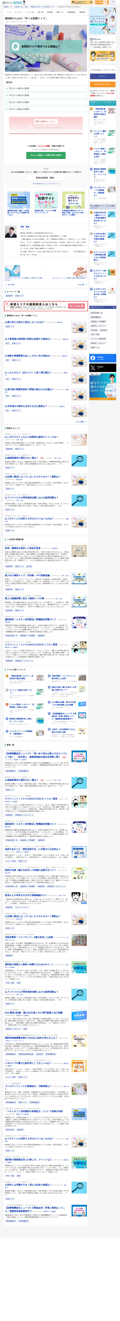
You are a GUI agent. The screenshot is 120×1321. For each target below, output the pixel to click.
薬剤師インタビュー (13, 1029)
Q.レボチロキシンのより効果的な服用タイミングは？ (31, 437)
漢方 (7, 343)
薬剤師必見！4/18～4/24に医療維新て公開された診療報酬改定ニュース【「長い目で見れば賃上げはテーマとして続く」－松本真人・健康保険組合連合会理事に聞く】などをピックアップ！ (37, 765)
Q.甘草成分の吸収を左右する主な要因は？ (26, 406)
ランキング (18, 12)
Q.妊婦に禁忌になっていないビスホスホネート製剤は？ (33, 476)
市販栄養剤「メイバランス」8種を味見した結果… (30, 937)
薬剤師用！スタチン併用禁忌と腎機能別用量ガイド (31, 619)
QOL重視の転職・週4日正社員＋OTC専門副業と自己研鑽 (33, 1012)
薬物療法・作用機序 (27, 636)
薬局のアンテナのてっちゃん (15, 1041)
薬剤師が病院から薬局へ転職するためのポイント (29, 964)
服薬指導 (82, 12)
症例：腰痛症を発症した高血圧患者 (23, 548)
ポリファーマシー (21, 907)
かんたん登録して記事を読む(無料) (46, 155)
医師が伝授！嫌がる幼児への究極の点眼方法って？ (31, 870)
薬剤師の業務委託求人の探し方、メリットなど (28, 1159)
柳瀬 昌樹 (19, 479)
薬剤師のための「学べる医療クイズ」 (43, 7)
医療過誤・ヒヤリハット (24, 661)
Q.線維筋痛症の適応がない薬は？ (22, 458)
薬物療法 (20, 1130)
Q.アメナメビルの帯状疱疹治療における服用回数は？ (31, 497)
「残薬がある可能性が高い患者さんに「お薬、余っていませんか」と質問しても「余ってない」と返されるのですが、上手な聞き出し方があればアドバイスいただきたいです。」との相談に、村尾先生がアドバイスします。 (37, 901)
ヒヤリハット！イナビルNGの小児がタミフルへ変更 (31, 644)
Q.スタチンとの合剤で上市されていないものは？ (30, 518)
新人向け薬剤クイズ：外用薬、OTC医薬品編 (27, 575)
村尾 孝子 (62, 895)
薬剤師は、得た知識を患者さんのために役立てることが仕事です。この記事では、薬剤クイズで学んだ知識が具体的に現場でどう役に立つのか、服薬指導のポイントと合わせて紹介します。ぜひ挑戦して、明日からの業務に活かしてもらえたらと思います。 (37, 604)
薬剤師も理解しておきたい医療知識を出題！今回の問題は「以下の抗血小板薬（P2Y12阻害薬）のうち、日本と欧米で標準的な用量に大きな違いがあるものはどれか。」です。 (37, 1193)
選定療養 (50, 12)
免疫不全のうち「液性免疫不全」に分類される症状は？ (33, 849)
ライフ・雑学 (11, 861)
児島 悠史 (19, 440)
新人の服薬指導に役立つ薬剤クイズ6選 (25, 598)
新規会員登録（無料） (46, 178)
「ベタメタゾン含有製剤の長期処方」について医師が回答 (34, 1111)
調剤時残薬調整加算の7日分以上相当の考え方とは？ (31, 1038)
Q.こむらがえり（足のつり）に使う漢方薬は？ (28, 372)
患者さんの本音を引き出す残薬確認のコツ (26, 895)
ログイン (113, 2)
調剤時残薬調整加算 (26, 1054)
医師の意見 (10, 1130)
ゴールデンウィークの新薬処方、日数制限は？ (28, 1086)
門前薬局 (94, 330)
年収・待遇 (10, 983)
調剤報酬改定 (11, 771)
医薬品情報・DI (11, 636)
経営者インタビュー (98, 326)
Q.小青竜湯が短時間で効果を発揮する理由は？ (28, 339)
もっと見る (81, 422)
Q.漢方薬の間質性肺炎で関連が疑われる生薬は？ (30, 389)
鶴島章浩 (8, 622)
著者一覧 (40, 12)
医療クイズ (60, 12)
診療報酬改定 (71, 12)
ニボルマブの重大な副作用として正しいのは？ (28, 1063)
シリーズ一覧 (30, 12)
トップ (9, 12)
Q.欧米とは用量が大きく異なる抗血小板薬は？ (28, 1185)
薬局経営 (39, 1054)
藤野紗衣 (60, 322)
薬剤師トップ (8, 7)
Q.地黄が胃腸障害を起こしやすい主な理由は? (28, 356)
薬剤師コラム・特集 (21, 7)
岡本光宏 (8, 873)
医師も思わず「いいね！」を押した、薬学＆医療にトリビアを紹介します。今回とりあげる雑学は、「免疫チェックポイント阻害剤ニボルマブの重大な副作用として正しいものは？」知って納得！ (37, 1071)
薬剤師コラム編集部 (11, 647)
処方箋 (28, 566)
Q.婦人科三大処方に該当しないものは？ (25, 322)
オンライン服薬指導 (98, 339)
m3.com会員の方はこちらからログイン (46, 183)
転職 (18, 983)
